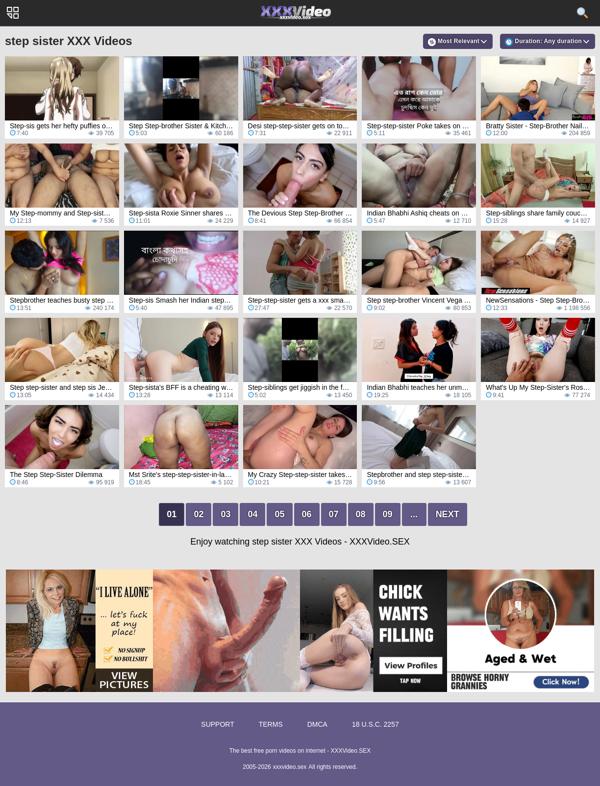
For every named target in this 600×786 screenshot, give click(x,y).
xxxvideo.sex (290, 766)
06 (307, 514)
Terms (271, 724)
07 (334, 514)
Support (217, 724)
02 (198, 514)
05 (279, 514)
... (414, 514)
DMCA (317, 724)
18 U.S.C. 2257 (375, 724)
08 (361, 514)
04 (252, 514)
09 (388, 514)
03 (225, 514)
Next (447, 514)
